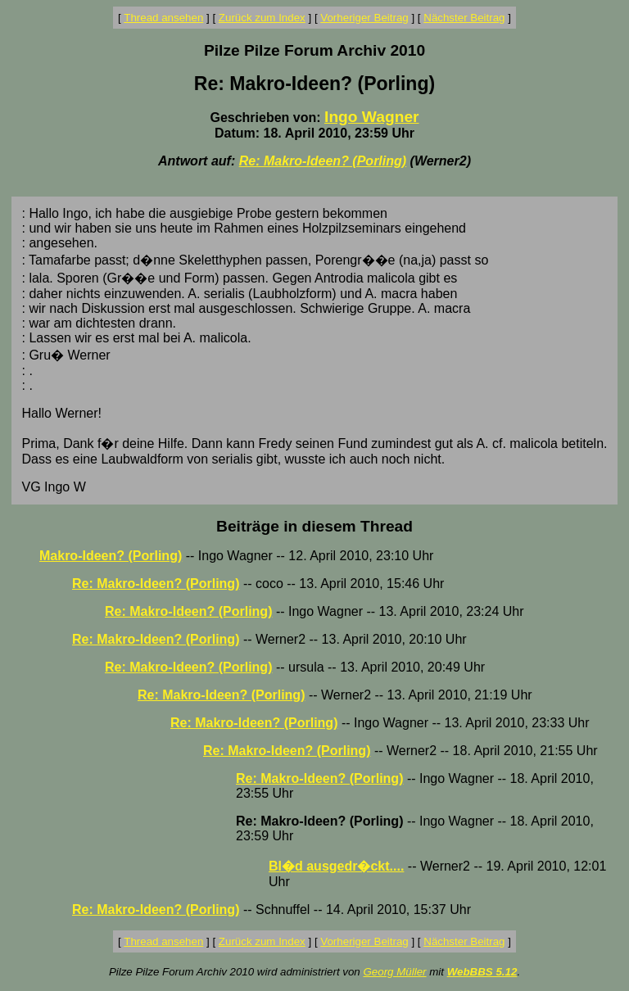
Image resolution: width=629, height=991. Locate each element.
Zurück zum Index (262, 17)
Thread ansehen (163, 17)
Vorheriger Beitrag (364, 17)
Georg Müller (394, 972)
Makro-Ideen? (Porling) (110, 556)
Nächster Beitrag (464, 17)
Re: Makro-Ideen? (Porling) (322, 161)
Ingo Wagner (371, 116)
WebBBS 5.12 (482, 972)
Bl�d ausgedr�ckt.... (336, 866)
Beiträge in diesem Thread (314, 526)
